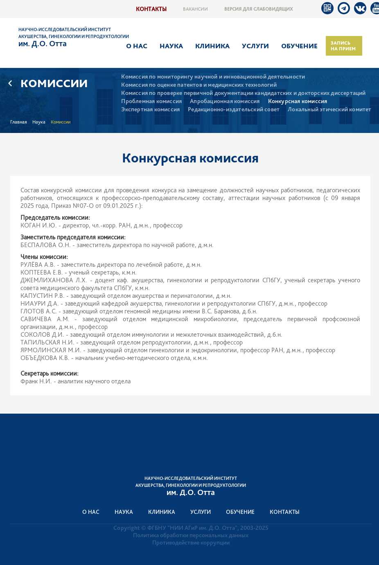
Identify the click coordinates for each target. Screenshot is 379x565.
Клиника (212, 46)
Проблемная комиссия (151, 101)
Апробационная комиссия (224, 101)
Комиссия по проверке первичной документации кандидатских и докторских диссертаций (243, 93)
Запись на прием (343, 46)
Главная (18, 122)
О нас (136, 46)
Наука (171, 46)
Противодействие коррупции (191, 542)
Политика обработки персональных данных (190, 535)
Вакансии (195, 9)
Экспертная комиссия (150, 109)
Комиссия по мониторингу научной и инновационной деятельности (213, 77)
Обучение (299, 46)
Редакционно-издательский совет (234, 109)
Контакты (151, 8)
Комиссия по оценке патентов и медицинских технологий (198, 85)
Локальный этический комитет (329, 109)
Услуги (255, 46)
